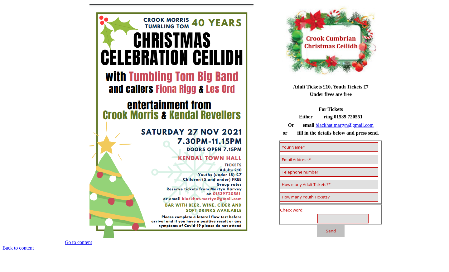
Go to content (78, 242)
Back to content (18, 248)
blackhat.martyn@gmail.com (345, 125)
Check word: (291, 210)
